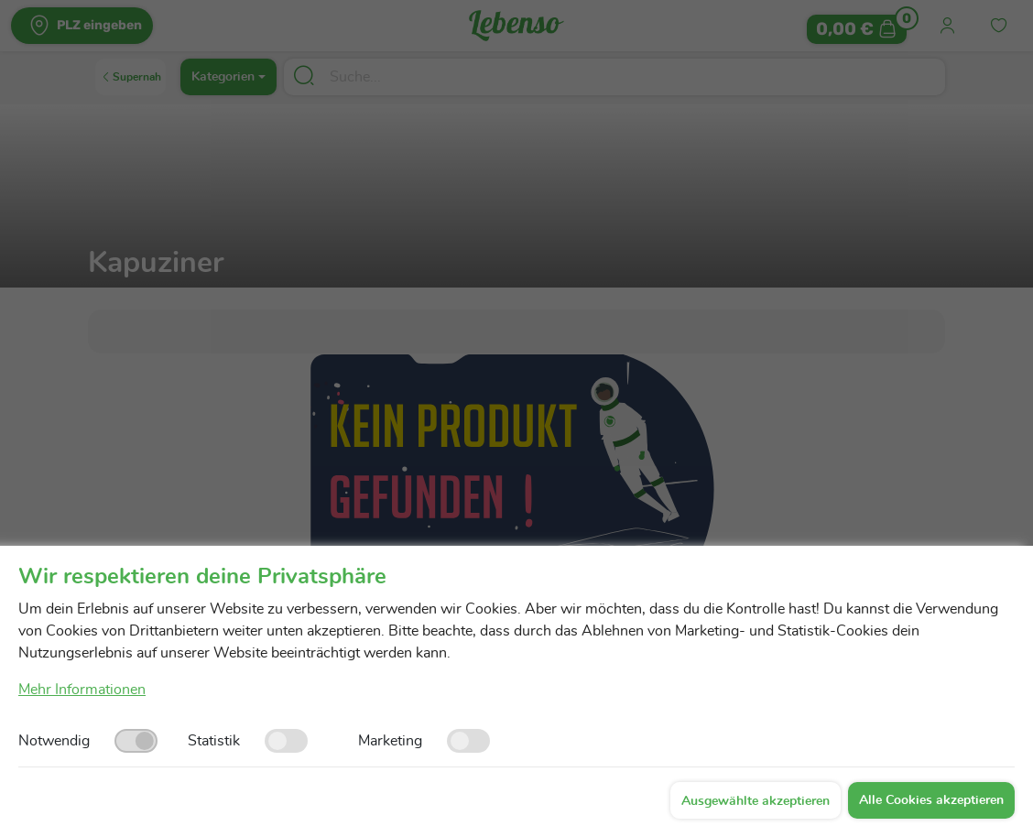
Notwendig (54, 741)
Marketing (390, 741)
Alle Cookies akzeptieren (931, 800)
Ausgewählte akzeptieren (755, 801)
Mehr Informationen (82, 689)
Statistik (214, 741)
